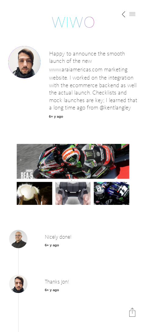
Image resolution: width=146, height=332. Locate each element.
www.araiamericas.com (75, 69)
